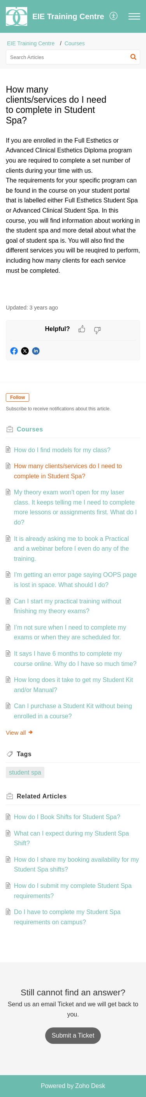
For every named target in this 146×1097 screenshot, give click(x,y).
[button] (114, 16)
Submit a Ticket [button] (73, 1035)
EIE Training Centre (31, 43)
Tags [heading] (24, 754)
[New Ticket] (73, 1035)
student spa (25, 772)
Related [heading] (42, 796)
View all (19, 732)
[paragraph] (73, 216)
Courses (75, 43)
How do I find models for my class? (62, 450)
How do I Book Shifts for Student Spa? (67, 817)
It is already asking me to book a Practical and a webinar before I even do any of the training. (71, 548)
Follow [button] (17, 397)
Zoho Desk (90, 1086)
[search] (73, 57)
